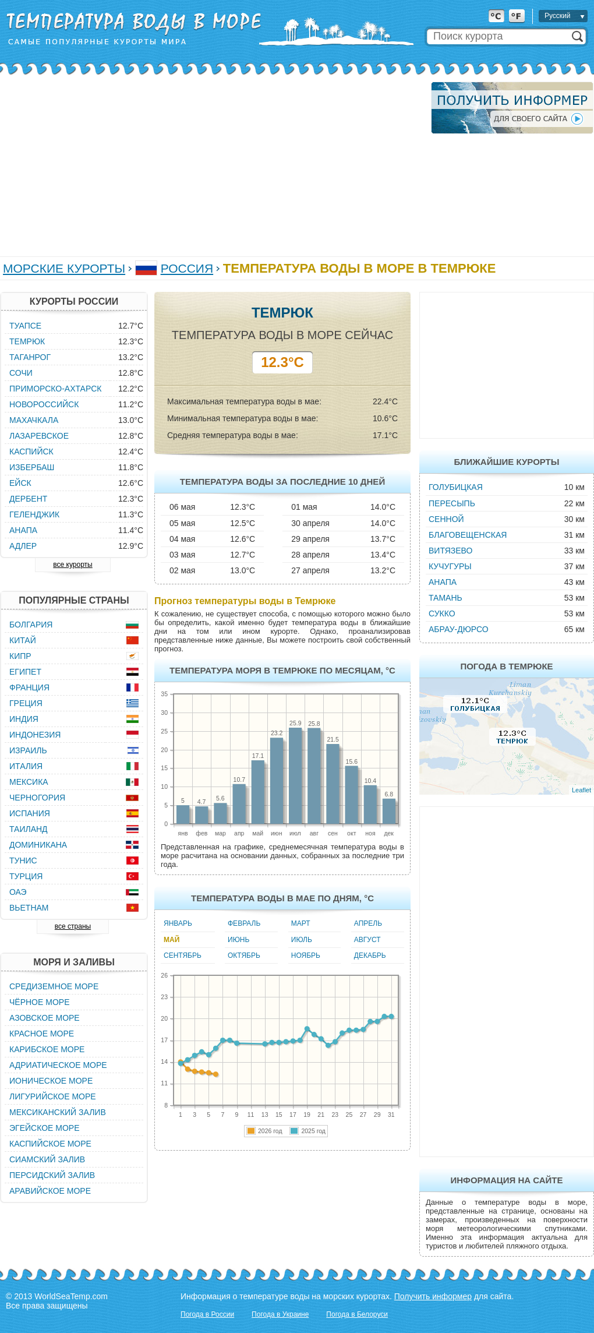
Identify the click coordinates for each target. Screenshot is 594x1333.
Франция (29, 687)
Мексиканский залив (57, 1112)
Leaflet (581, 790)
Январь (178, 923)
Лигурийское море (52, 1096)
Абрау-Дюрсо (459, 629)
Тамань (445, 597)
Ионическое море (51, 1080)
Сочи (21, 373)
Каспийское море (50, 1143)
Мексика (28, 782)
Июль (301, 940)
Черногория (37, 797)
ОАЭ (18, 892)
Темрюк (27, 341)
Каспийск (31, 451)
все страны (73, 926)
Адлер (23, 546)
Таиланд (28, 829)
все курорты (72, 564)
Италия (26, 766)
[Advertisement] (211, 163)
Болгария (30, 624)
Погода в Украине (280, 1314)
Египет (25, 671)
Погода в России (207, 1314)
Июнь (238, 940)
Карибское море (46, 1049)
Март (300, 923)
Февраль (244, 923)
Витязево (450, 550)
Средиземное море (53, 986)
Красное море (41, 1033)
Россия (187, 268)
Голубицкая (456, 487)
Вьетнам (29, 907)
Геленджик (34, 514)
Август (367, 940)
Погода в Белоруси (357, 1314)
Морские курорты (64, 268)
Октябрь (244, 955)
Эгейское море (44, 1128)
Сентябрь (182, 955)
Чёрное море (39, 1002)
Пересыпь (452, 503)
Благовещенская (468, 534)
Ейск (20, 483)
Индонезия (35, 734)
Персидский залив (52, 1175)
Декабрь (370, 955)
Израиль (28, 750)
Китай (22, 640)
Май (171, 940)
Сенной (446, 519)
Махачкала (33, 420)
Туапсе (25, 325)
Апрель (368, 923)
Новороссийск (44, 404)
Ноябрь (305, 955)
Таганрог (30, 357)
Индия (23, 719)
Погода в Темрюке (506, 666)
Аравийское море (50, 1191)
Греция (26, 703)
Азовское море (44, 1017)
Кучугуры (450, 566)
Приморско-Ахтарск (55, 388)
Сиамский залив (47, 1159)
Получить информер (433, 1296)
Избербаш (31, 467)
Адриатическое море (58, 1065)
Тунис (23, 860)
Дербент (28, 498)
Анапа (443, 582)
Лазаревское (39, 435)
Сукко (442, 613)
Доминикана (38, 844)
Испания (29, 813)
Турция (26, 876)
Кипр (20, 656)
